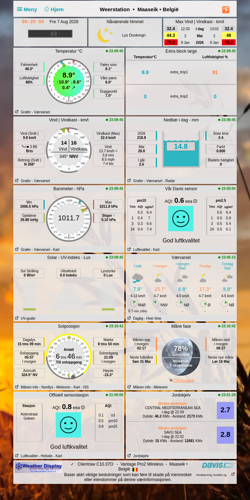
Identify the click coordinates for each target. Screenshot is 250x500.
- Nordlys (46, 387)
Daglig (134, 318)
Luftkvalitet (138, 250)
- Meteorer (62, 387)
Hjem (53, 9)
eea (191, 201)
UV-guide (24, 318)
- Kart (55, 250)
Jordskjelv (137, 456)
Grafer (22, 112)
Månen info (26, 387)
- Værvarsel (41, 112)
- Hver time (152, 318)
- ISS (85, 387)
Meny (28, 9)
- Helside (45, 456)
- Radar (169, 181)
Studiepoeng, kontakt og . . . (215, 474)
